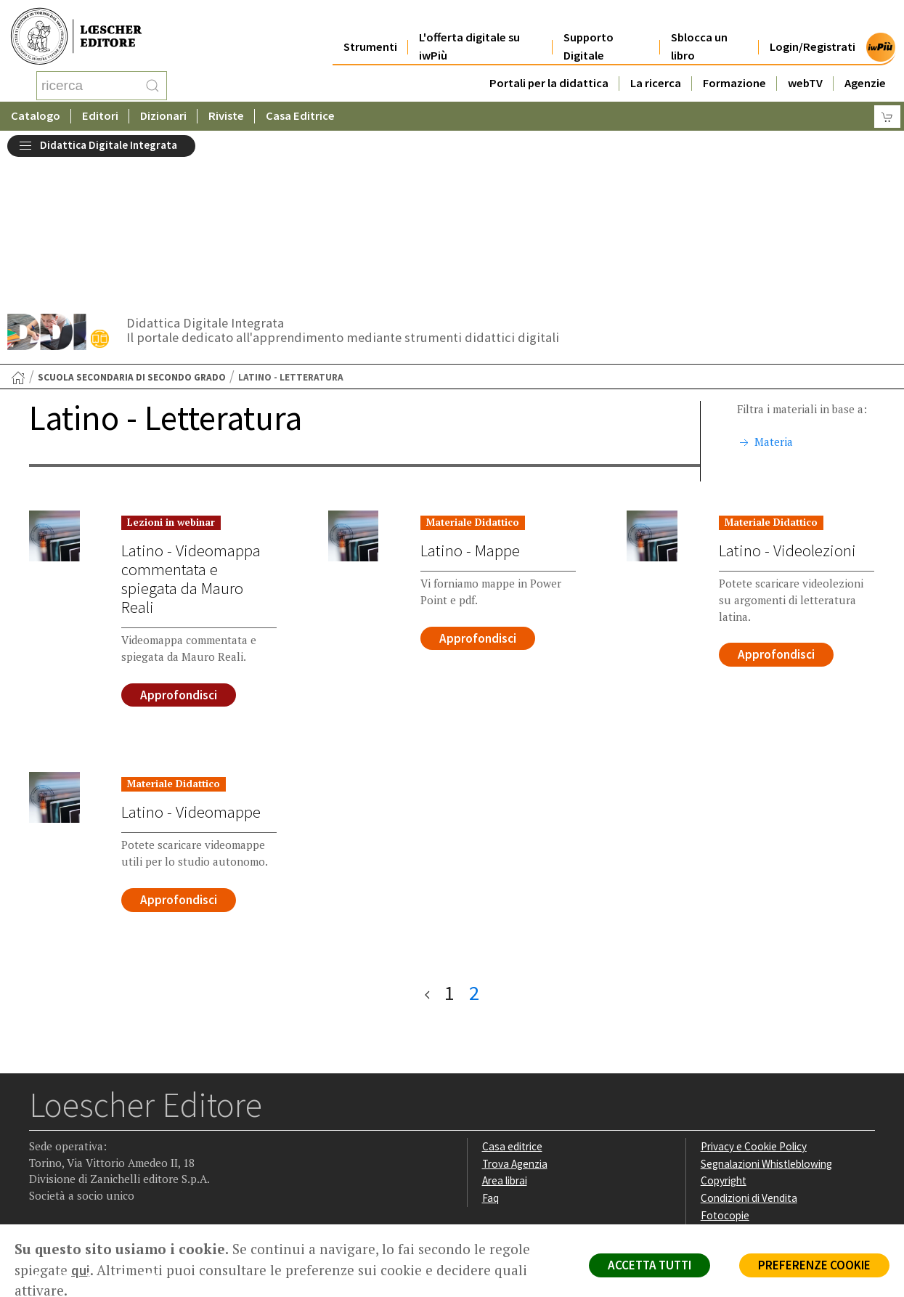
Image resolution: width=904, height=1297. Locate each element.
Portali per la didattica (548, 66)
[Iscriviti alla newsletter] (155, 1131)
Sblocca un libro (699, 30)
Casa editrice (512, 998)
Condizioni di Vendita (749, 1050)
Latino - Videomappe (191, 664)
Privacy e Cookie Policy (754, 998)
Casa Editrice (300, 112)
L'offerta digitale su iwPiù (469, 30)
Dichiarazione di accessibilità (767, 1084)
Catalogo (35, 112)
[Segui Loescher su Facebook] (41, 1133)
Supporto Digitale (588, 30)
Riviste (226, 112)
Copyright (723, 1032)
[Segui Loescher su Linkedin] (98, 1133)
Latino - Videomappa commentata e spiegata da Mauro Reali (191, 430)
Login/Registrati (812, 30)
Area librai (504, 1032)
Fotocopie (725, 1067)
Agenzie (865, 66)
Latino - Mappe (470, 402)
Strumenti (370, 30)
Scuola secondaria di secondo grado (132, 229)
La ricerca (655, 66)
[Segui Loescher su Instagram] (70, 1133)
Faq (490, 1050)
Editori (100, 112)
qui (80, 1270)
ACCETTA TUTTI (649, 1265)
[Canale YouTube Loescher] (126, 1133)
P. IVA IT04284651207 (79, 1191)
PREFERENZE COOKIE (814, 1265)
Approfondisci (178, 547)
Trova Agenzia (514, 1015)
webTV (805, 66)
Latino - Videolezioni (787, 402)
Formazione (734, 66)
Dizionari (163, 112)
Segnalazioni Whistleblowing (766, 1015)
